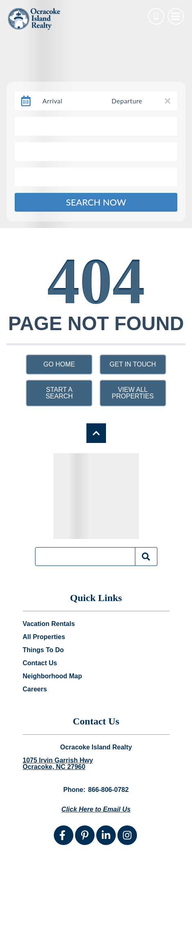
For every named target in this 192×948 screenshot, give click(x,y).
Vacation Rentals (49, 624)
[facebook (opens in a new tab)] (63, 835)
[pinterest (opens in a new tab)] (85, 835)
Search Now (96, 202)
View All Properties (133, 393)
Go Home (59, 364)
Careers (35, 689)
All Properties (44, 637)
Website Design (54, 935)
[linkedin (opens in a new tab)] (106, 835)
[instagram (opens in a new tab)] (127, 835)
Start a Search (59, 393)
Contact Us (40, 663)
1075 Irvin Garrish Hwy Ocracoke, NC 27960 (58, 763)
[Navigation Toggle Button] (176, 16)
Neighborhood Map (52, 676)
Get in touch (133, 364)
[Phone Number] (156, 16)
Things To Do (43, 650)
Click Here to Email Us (96, 809)
